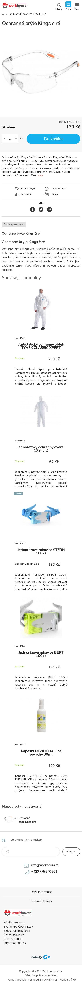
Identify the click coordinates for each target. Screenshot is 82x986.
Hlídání (54, 194)
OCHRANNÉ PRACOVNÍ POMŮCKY (27, 14)
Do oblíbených (27, 188)
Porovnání (25, 194)
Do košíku (53, 139)
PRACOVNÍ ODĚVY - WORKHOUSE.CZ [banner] (14, 6)
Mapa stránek (68, 979)
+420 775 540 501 (44, 872)
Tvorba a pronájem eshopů (22, 979)
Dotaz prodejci (58, 188)
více (40, 175)
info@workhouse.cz (44, 865)
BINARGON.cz (48, 979)
